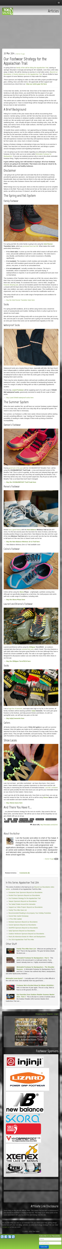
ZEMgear (32, 647)
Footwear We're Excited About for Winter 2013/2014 (35, 985)
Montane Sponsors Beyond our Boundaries (23, 922)
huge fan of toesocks (15, 708)
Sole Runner (48, 244)
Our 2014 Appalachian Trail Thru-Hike (21, 939)
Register (50, 1014)
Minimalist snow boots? (14, 978)
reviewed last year (27, 649)
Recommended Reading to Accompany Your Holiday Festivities (30, 913)
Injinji (34, 711)
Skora (22, 592)
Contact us (5, 1227)
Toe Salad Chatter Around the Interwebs (22, 904)
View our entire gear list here (36, 84)
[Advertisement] (31, 31)
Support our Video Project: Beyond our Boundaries (26, 907)
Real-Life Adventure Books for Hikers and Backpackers (27, 936)
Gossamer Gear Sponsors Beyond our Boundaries (25, 892)
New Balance (31, 530)
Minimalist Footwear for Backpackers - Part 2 (33, 958)
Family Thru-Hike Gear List (18, 910)
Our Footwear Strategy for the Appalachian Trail (25, 898)
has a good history (15, 530)
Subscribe (43, 1247)
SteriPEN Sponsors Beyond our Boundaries (23, 928)
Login (56, 1014)
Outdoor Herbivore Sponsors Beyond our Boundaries (26, 934)
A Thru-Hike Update (15, 919)
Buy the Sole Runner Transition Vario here (20, 300)
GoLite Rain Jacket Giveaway (18, 916)
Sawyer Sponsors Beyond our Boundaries (23, 901)
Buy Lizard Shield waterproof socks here (20, 397)
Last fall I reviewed (51, 787)
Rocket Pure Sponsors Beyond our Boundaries (24, 895)
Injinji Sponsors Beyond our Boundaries (22, 931)
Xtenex (45, 797)
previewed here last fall (30, 246)
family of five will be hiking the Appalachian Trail (32, 68)
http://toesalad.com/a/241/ (49, 825)
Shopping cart (40, 1014)
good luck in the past (16, 468)
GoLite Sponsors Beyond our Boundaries (22, 925)
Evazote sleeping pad (11, 285)
